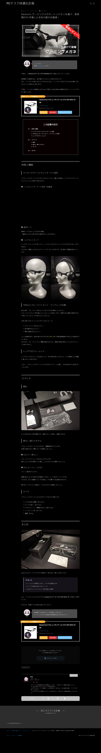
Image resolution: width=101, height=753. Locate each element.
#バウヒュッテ (25, 667)
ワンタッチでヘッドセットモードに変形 (43, 131)
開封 (34, 142)
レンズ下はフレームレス (39, 136)
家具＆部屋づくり (16, 750)
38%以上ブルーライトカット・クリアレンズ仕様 (46, 133)
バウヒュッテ (43, 10)
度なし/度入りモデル (38, 144)
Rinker (46, 105)
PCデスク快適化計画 (20, 3)
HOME (7, 750)
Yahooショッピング (64, 112)
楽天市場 (52, 112)
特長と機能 (35, 129)
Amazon (43, 112)
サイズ (34, 146)
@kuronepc (41, 66)
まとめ (34, 150)
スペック (34, 140)
